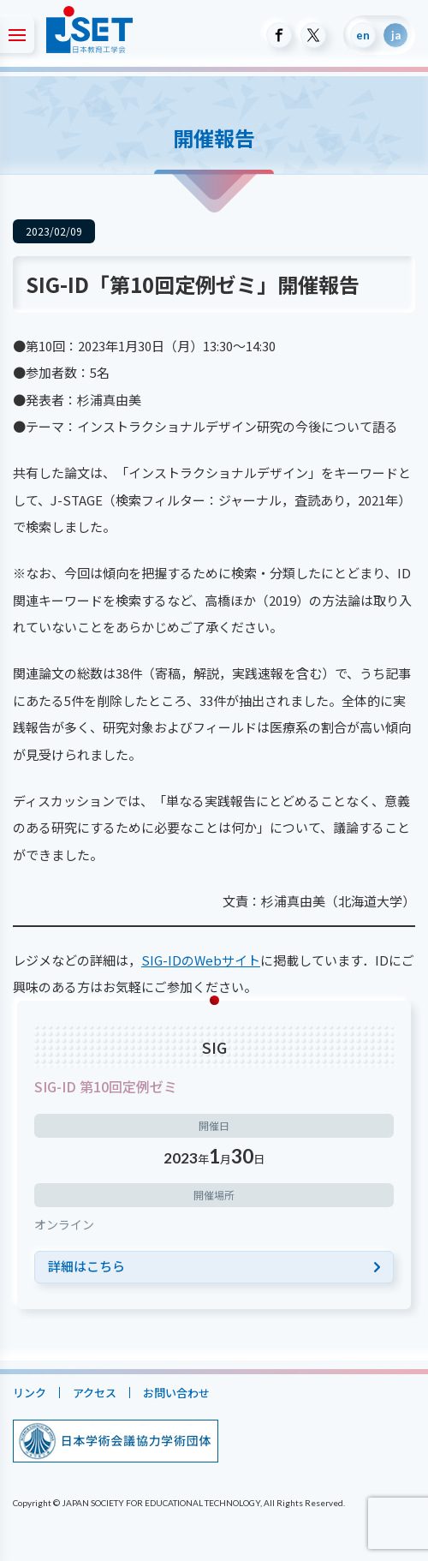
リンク (29, 1393)
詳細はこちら (86, 1266)
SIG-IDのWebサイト (200, 960)
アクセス (94, 1393)
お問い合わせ (176, 1393)
